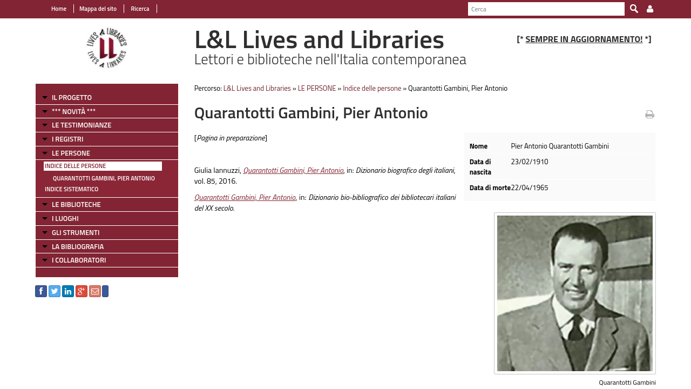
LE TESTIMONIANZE (81, 124)
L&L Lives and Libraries (257, 88)
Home (58, 8)
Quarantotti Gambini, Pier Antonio (104, 178)
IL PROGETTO (72, 97)
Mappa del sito (98, 8)
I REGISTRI (67, 138)
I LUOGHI (65, 218)
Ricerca (140, 8)
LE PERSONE (71, 152)
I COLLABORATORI (79, 259)
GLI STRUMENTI (75, 232)
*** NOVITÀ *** (74, 111)
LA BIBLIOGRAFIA (78, 246)
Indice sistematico (71, 189)
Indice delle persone (75, 166)
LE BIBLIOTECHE (76, 204)
